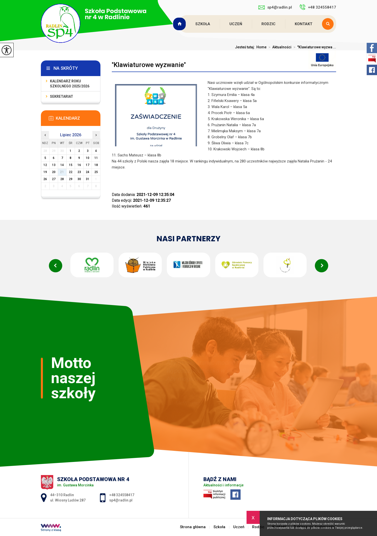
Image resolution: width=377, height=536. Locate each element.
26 (45, 179)
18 (96, 165)
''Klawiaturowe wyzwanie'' (149, 65)
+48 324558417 (318, 7)
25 (96, 172)
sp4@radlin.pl (275, 7)
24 (87, 172)
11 (96, 158)
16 (79, 165)
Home (261, 47)
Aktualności (278, 47)
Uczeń (235, 24)
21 (62, 172)
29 (70, 179)
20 (54, 172)
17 (87, 165)
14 (62, 165)
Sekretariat (61, 96)
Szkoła (202, 24)
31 (87, 179)
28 (62, 179)
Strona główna (180, 24)
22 (70, 172)
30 (79, 179)
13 (54, 165)
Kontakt (303, 24)
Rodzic (268, 24)
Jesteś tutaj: (245, 47)
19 (45, 172)
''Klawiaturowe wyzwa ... (313, 47)
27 (54, 179)
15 (70, 165)
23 (79, 172)
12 (45, 165)
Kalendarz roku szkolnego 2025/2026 (69, 83)
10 (87, 158)
